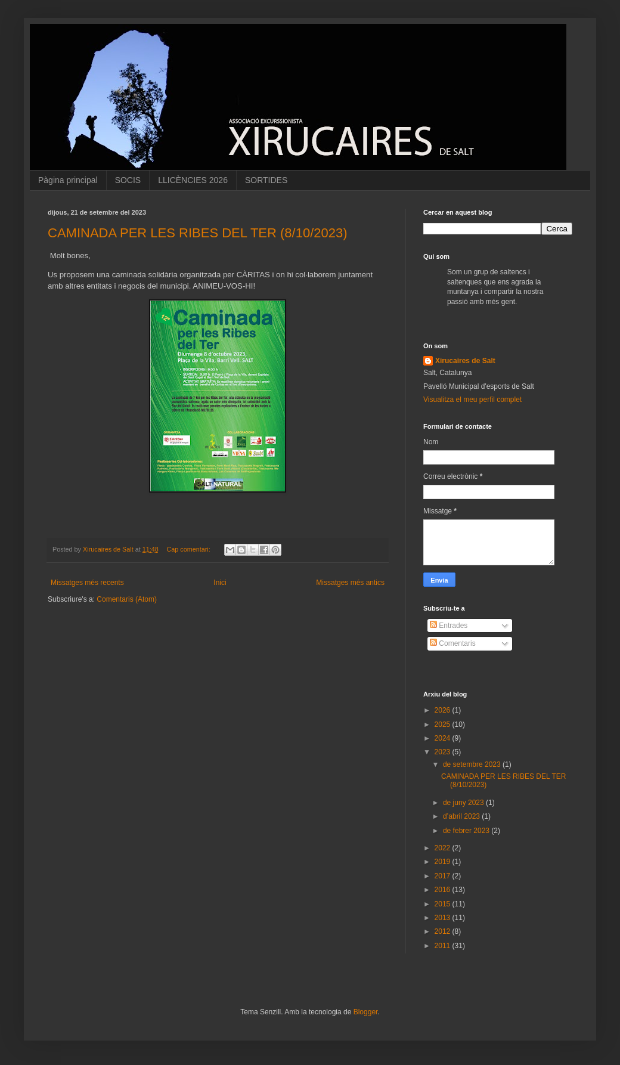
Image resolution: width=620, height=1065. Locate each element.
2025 (443, 724)
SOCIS (128, 180)
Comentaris (453, 643)
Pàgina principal (68, 180)
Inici (219, 582)
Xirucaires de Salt (465, 361)
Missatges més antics (350, 582)
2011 (443, 946)
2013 (443, 918)
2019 (443, 861)
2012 (443, 931)
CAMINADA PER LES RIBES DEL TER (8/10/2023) (198, 232)
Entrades (448, 625)
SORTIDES (266, 180)
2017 (443, 876)
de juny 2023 (464, 802)
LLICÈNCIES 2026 (193, 180)
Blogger (366, 1012)
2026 (443, 710)
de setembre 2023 (473, 764)
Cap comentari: (189, 549)
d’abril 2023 (462, 816)
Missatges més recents (87, 582)
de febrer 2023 (467, 830)
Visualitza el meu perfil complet (472, 399)
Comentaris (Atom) (127, 599)
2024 (443, 738)
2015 (443, 904)
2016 (443, 890)
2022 (443, 848)
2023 (443, 752)
